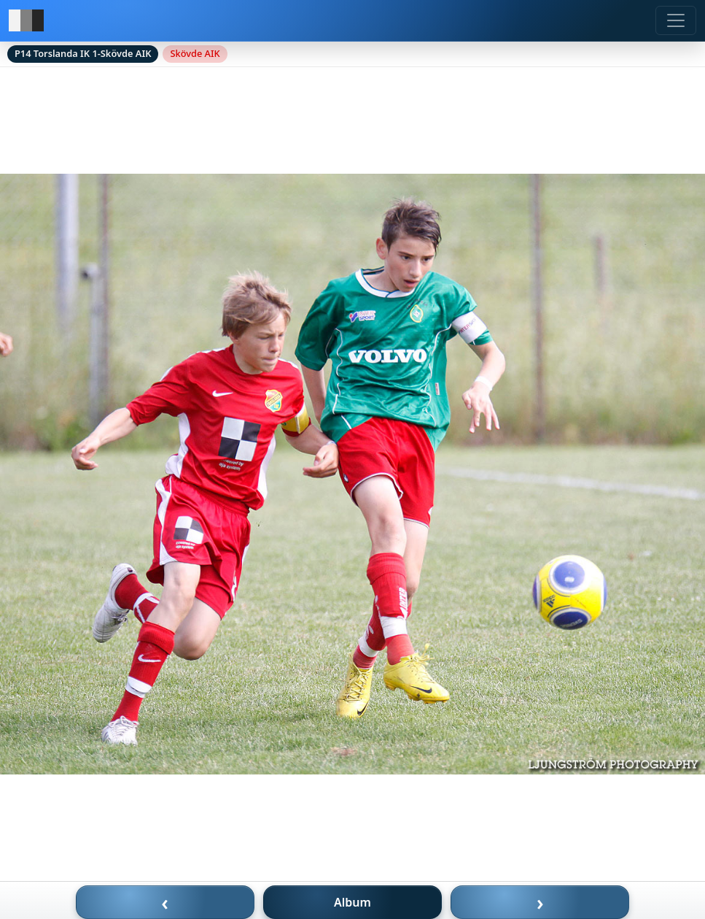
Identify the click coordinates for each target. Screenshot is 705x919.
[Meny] (675, 20)
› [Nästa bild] (540, 902)
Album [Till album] (352, 902)
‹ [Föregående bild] (164, 902)
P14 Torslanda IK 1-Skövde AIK (83, 53)
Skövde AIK (194, 53)
